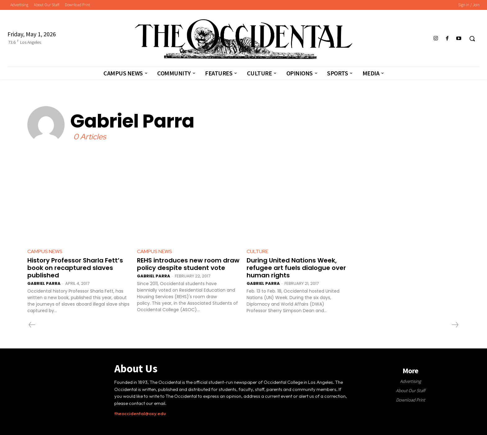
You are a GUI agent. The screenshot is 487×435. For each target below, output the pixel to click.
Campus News (44, 251)
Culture (257, 251)
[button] (472, 38)
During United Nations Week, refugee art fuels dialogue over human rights (296, 268)
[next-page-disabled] (455, 325)
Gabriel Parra (44, 283)
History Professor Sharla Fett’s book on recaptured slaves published (75, 268)
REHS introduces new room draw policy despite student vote (188, 264)
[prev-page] (32, 325)
